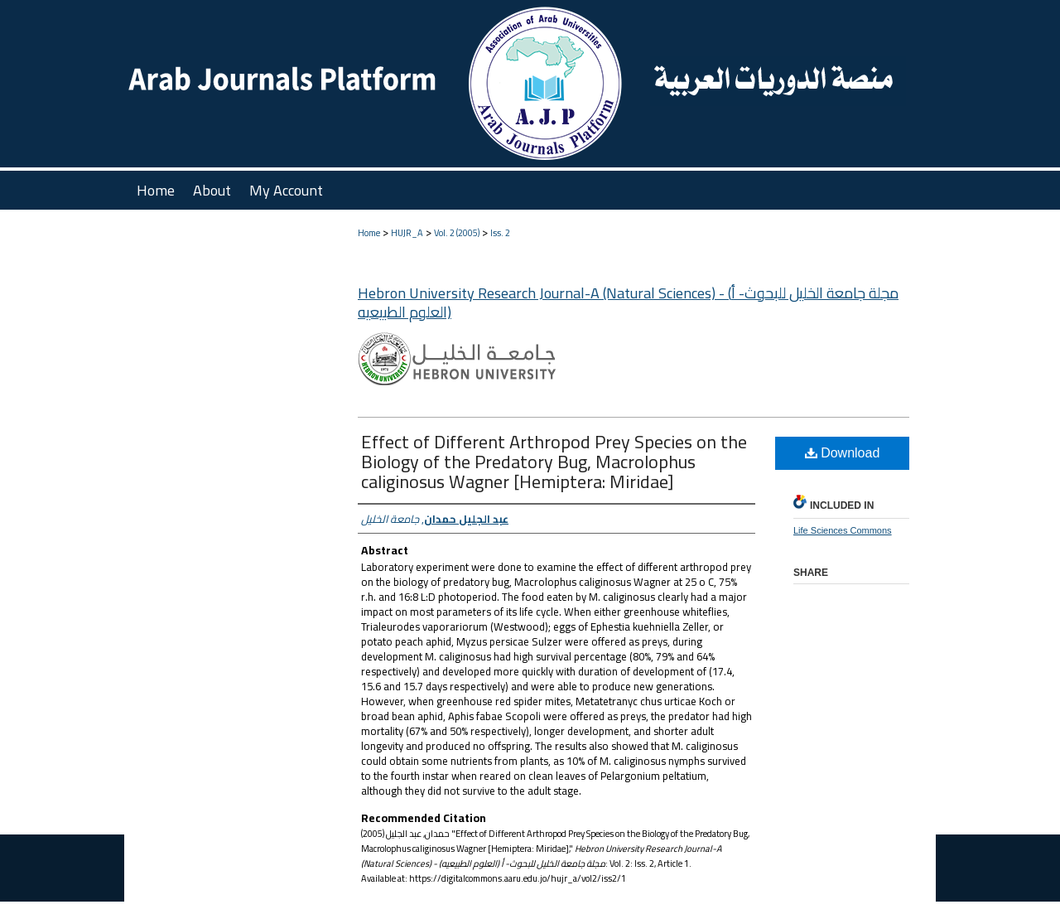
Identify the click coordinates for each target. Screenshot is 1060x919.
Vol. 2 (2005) (456, 233)
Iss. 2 (500, 233)
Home (369, 233)
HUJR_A (407, 233)
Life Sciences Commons (842, 530)
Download (842, 453)
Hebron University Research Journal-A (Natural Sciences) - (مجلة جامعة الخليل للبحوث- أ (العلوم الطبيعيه (628, 302)
